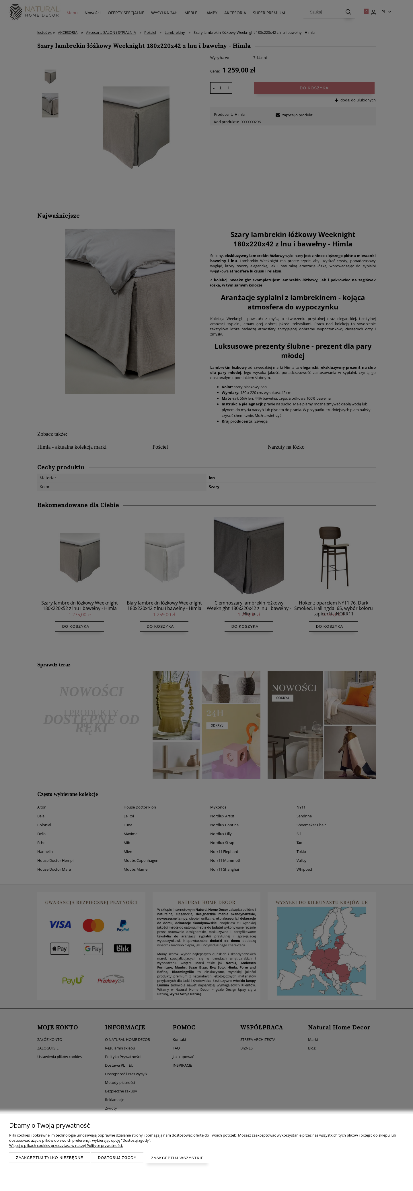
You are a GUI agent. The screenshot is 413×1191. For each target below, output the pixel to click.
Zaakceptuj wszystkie (177, 1158)
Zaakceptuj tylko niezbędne (49, 1158)
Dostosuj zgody (117, 1158)
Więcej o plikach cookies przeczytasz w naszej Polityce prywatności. (66, 1146)
